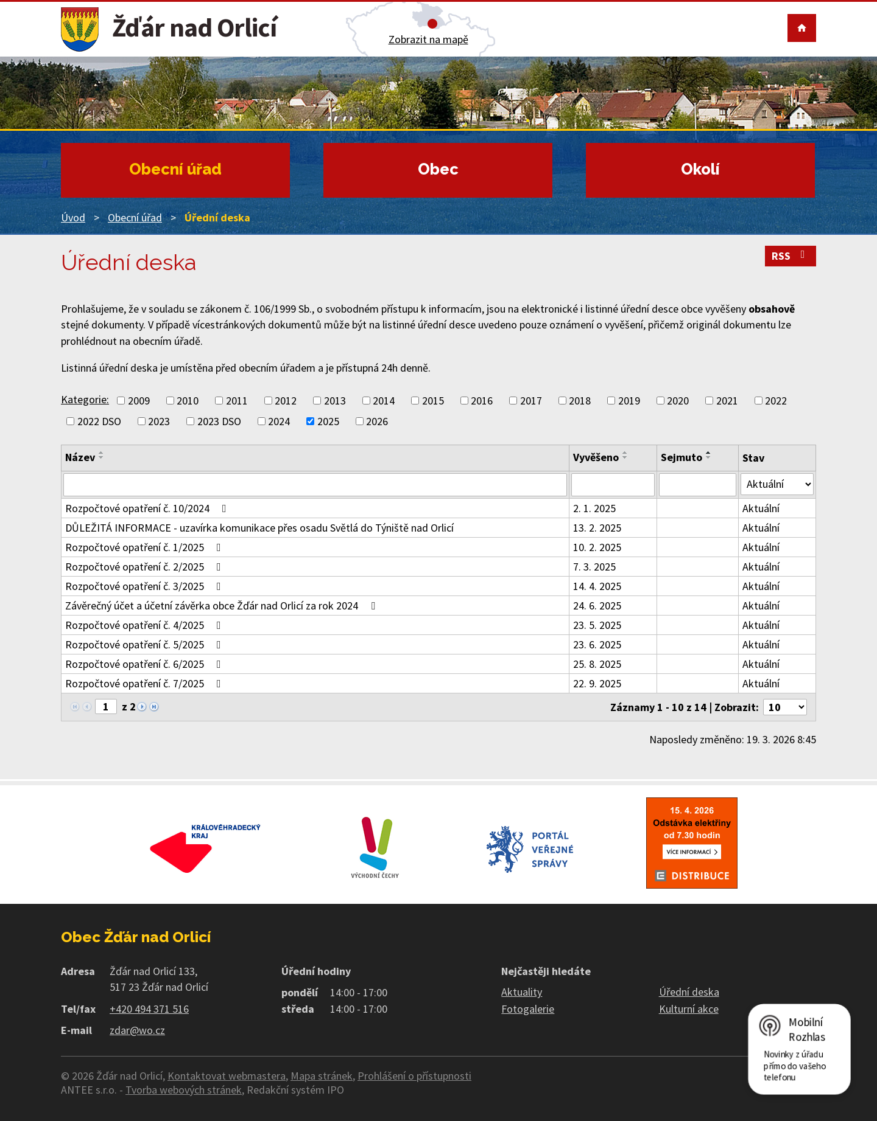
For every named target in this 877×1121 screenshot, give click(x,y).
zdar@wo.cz (137, 1030)
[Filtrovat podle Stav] (777, 484)
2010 (188, 401)
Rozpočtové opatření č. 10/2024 (148, 508)
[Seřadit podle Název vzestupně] (101, 452)
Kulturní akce (689, 1009)
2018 (580, 401)
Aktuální (761, 508)
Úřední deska (689, 992)
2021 (727, 401)
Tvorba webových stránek (183, 1090)
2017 (531, 401)
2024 (279, 421)
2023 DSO (219, 421)
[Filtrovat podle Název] (315, 484)
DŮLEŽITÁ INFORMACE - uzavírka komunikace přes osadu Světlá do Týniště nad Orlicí (259, 528)
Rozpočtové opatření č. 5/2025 (145, 644)
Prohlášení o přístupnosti (414, 1076)
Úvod (73, 217)
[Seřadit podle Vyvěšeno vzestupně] (625, 452)
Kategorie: (85, 399)
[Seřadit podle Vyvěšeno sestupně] (625, 457)
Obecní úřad (175, 169)
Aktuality (521, 992)
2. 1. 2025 (594, 508)
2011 (237, 401)
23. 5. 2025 (597, 625)
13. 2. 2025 (597, 528)
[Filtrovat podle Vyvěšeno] (613, 484)
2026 (377, 421)
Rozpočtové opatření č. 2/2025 (145, 567)
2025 (328, 421)
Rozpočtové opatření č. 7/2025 (145, 683)
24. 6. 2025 (597, 606)
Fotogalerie (527, 1009)
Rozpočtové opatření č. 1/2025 (145, 547)
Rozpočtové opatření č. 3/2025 (145, 586)
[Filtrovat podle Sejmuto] (698, 484)
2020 (678, 401)
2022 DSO (99, 421)
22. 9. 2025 (597, 683)
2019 (629, 401)
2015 (433, 401)
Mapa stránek (322, 1076)
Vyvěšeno (596, 457)
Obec (438, 169)
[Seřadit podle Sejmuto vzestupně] (709, 452)
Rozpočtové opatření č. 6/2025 (145, 664)
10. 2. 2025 (597, 547)
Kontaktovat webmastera (226, 1076)
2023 (159, 421)
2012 (286, 401)
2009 (139, 401)
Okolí (700, 169)
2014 (384, 401)
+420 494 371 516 (149, 1009)
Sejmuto (681, 457)
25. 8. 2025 (597, 664)
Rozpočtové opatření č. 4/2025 (145, 625)
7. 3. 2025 (594, 567)
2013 (335, 401)
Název (80, 457)
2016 (482, 401)
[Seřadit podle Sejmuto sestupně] (709, 457)
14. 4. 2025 (597, 586)
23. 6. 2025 (597, 644)
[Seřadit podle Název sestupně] (101, 457)
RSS (791, 256)
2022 (776, 401)
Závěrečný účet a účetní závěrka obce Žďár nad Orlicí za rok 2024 (222, 606)
